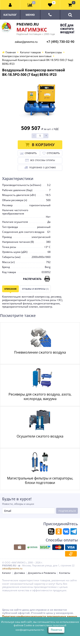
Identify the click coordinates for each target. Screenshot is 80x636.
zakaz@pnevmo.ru (26, 41)
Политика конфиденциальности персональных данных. (40, 616)
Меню (30, 15)
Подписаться (67, 510)
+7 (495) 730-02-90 (60, 42)
